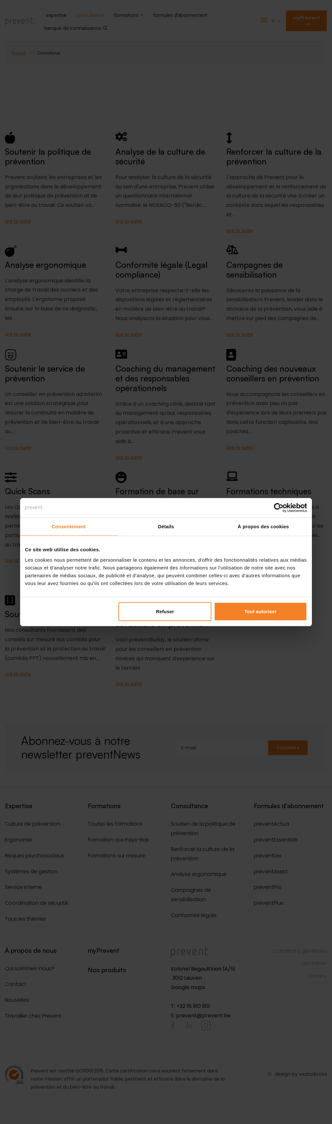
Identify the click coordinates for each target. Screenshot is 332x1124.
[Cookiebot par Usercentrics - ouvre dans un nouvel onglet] (278, 508)
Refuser (165, 611)
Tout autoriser (260, 611)
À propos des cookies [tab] (263, 526)
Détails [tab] (166, 526)
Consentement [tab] (69, 526)
